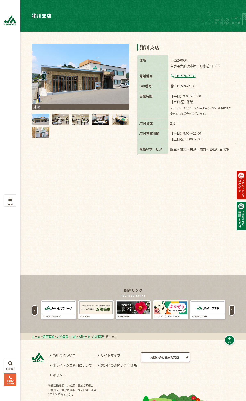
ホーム (36, 324)
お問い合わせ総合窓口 (164, 345)
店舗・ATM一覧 (80, 324)
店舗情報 (98, 324)
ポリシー (59, 362)
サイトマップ (110, 343)
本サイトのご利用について (72, 352)
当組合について (64, 343)
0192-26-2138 (185, 75)
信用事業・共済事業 (55, 324)
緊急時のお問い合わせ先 (119, 352)
